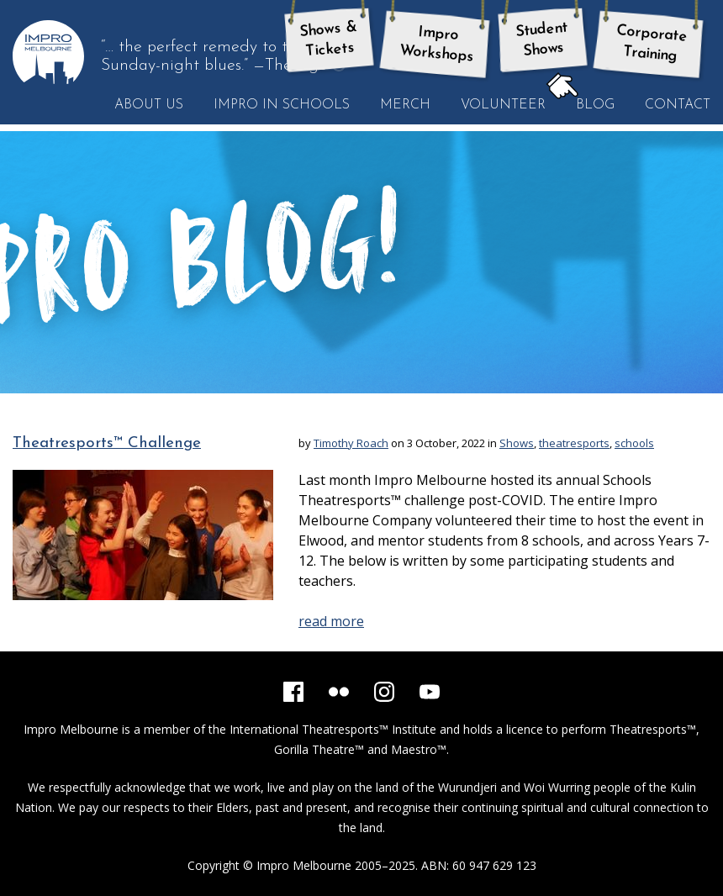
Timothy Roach (351, 443)
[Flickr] (339, 692)
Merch (405, 105)
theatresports (574, 443)
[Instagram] (384, 692)
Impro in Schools (282, 105)
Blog (588, 104)
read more (331, 621)
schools (634, 443)
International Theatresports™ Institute (333, 729)
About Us (148, 105)
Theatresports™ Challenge (107, 443)
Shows (516, 443)
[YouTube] (430, 692)
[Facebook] (293, 692)
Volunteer (503, 105)
